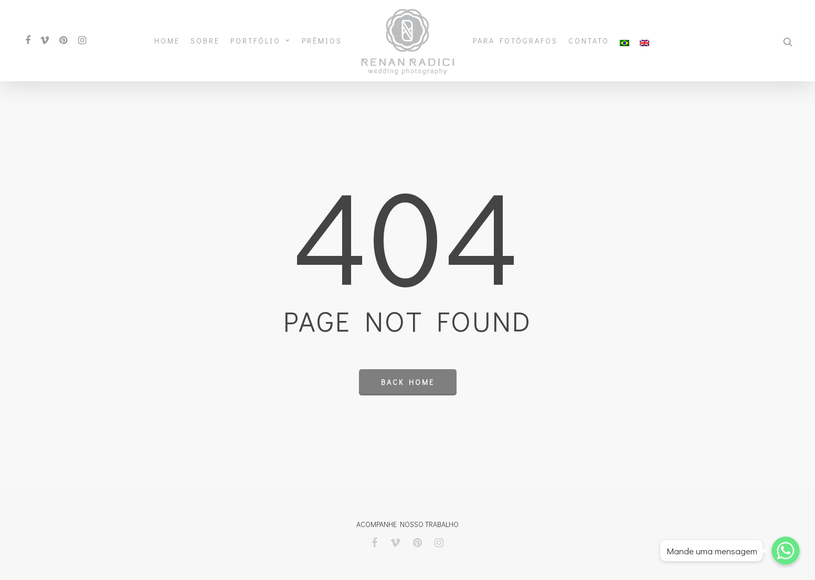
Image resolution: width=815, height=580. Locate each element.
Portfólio (260, 41)
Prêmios (322, 41)
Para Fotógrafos (515, 41)
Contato (588, 41)
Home (167, 41)
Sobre (205, 41)
